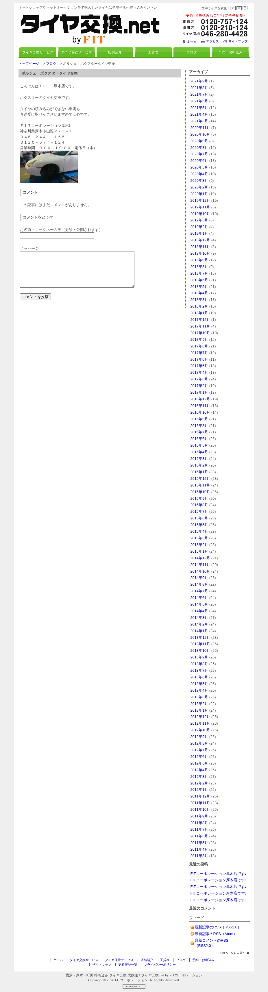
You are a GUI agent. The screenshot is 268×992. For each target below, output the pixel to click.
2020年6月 (199, 160)
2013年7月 (199, 670)
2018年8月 (199, 266)
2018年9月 (199, 260)
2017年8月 (199, 346)
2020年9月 (199, 141)
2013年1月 (199, 710)
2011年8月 (199, 823)
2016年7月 (199, 432)
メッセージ (29, 248)
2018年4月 (199, 293)
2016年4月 (199, 452)
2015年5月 (199, 525)
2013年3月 (199, 697)
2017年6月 (199, 359)
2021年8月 (199, 88)
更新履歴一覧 (127, 964)
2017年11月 (200, 326)
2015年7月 (199, 511)
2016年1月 (199, 472)
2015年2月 (199, 545)
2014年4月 (199, 611)
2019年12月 (200, 200)
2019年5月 (199, 220)
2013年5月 (199, 684)
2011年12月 (200, 796)
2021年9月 (199, 81)
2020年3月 (199, 180)
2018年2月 (199, 306)
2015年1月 (199, 551)
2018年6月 (199, 280)
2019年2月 (199, 227)
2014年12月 (200, 558)
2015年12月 (200, 478)
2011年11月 (200, 803)
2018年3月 (199, 299)
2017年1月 (199, 392)
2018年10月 (200, 253)
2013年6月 (199, 677)
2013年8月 (199, 664)
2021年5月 (199, 108)
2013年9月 (199, 657)
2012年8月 (199, 743)
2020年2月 (199, 187)
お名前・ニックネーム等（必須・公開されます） (61, 229)
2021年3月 (199, 121)
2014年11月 (200, 564)
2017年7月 (199, 353)
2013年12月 (200, 637)
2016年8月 (199, 425)
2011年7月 (199, 829)
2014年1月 (199, 631)
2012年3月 (199, 776)
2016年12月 (200, 399)
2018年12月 (200, 240)
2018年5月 (199, 286)
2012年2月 (199, 783)
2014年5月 (199, 604)
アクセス (212, 41)
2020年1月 (199, 194)
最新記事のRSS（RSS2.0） (218, 927)
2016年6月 (199, 438)
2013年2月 (199, 704)
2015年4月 (199, 531)
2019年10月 (200, 214)
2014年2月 (199, 624)
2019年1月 (199, 233)
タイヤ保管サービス (76, 52)
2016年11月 (200, 406)
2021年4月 (199, 114)
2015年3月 (199, 538)
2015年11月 (200, 485)
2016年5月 (199, 445)
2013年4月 (199, 690)
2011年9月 (199, 816)
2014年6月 (199, 597)
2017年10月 (200, 333)
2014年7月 (199, 591)
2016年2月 (199, 465)
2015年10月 (200, 492)
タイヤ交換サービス (37, 52)
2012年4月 (199, 770)
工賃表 (153, 52)
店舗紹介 (115, 52)
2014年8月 (199, 584)
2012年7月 (199, 750)
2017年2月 (199, 386)
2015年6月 (199, 518)
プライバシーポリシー (160, 964)
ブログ (191, 52)
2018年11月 (200, 247)
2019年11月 (200, 207)
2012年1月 (199, 789)
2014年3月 (199, 617)
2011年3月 (199, 856)
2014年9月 (199, 577)
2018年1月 (199, 313)
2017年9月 (199, 339)
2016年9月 (199, 419)
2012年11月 (200, 723)
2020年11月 (200, 127)
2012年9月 (199, 736)
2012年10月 (200, 730)
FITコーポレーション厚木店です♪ (219, 873)
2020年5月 (199, 167)
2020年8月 (199, 147)
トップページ (29, 63)
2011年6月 (199, 836)
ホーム (192, 41)
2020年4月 (199, 174)
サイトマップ (237, 41)
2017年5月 (199, 366)
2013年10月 (200, 650)
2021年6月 (199, 101)
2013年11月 (200, 644)
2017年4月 (199, 372)
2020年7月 (199, 154)
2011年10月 (200, 809)
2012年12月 (200, 717)
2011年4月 (199, 849)
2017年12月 (200, 319)
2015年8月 (199, 505)
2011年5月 (199, 843)
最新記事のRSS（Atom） (216, 934)
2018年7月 (199, 273)
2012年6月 (199, 756)
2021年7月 (199, 94)
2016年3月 (199, 458)
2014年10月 (200, 571)
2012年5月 (199, 763)
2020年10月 (200, 134)
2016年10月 (200, 412)
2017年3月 (199, 379)
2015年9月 (199, 498)
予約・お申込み (230, 52)
